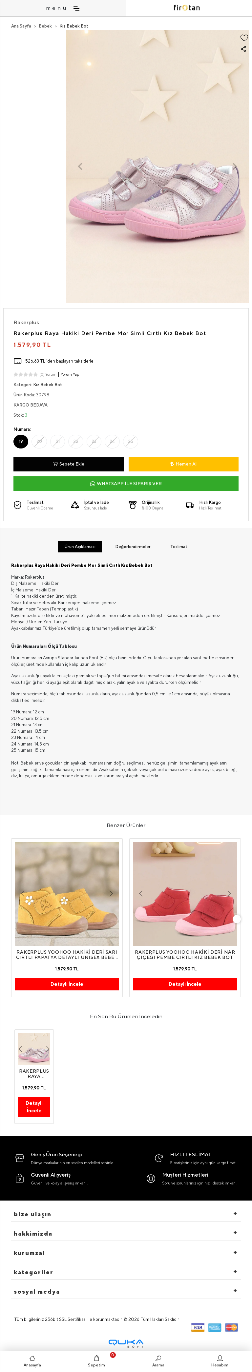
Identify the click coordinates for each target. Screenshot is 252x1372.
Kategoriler (33, 1272)
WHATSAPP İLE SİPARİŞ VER (126, 484)
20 (39, 441)
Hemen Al (183, 464)
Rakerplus (26, 322)
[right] (237, 919)
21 (58, 441)
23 (94, 441)
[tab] (80, 547)
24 (112, 441)
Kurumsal (29, 1252)
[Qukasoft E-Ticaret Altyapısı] (126, 1344)
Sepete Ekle (68, 464)
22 (75, 441)
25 (130, 441)
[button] (80, 166)
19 (21, 441)
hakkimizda (33, 1233)
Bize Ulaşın (33, 1214)
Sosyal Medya (37, 1291)
